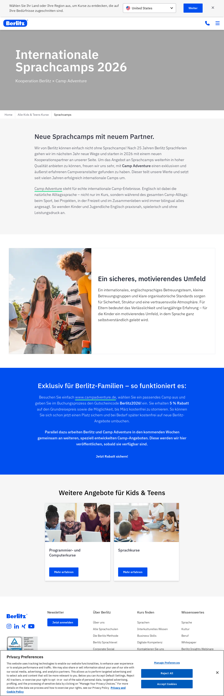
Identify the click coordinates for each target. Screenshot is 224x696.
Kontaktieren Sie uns (150, 649)
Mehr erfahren (63, 572)
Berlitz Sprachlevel (105, 642)
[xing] (24, 626)
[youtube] (31, 626)
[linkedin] (16, 626)
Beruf (185, 636)
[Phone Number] (207, 23)
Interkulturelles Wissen (152, 629)
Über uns (99, 622)
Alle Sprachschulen (105, 629)
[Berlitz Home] (15, 23)
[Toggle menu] (217, 23)
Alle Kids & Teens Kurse (33, 115)
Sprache (186, 622)
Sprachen (143, 622)
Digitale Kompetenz (149, 642)
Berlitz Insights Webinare (197, 649)
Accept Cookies (167, 684)
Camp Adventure (48, 188)
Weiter (193, 8)
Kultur (185, 629)
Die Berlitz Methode (105, 636)
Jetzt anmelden (62, 622)
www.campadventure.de (95, 397)
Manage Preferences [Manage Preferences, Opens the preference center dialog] (167, 663)
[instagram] (9, 626)
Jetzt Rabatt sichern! (112, 456)
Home (8, 115)
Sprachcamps (62, 115)
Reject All (167, 673)
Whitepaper (188, 642)
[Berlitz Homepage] (17, 616)
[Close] (217, 672)
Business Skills (147, 636)
